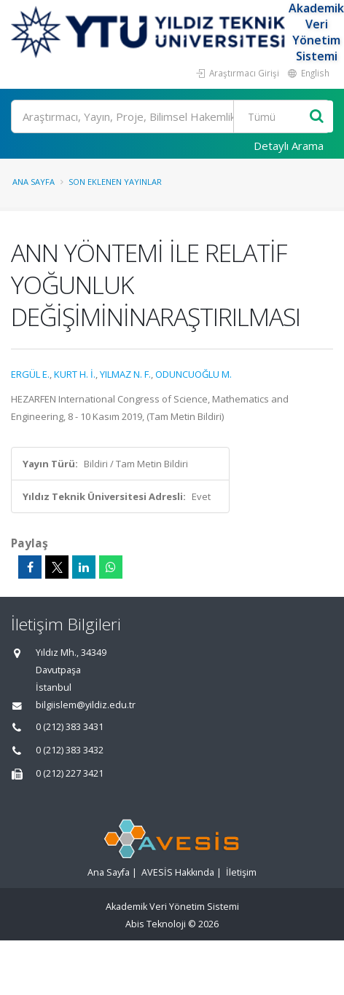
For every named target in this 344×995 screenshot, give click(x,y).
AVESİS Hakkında (177, 872)
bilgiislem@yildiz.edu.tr (86, 705)
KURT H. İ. (74, 374)
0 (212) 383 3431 (69, 727)
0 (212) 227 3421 (69, 773)
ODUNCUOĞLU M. (193, 374)
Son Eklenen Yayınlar (115, 181)
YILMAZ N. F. (125, 374)
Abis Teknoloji (155, 924)
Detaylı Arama (289, 145)
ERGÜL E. (30, 374)
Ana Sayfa (33, 181)
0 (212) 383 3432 (69, 750)
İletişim (241, 872)
